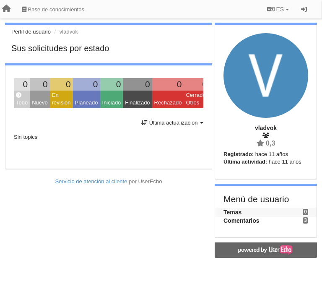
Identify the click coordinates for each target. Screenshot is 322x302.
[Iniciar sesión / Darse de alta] (304, 9)
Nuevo (40, 102)
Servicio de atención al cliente (92, 181)
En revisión (61, 99)
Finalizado (137, 102)
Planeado (86, 102)
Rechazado (168, 102)
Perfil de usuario (31, 32)
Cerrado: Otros (196, 99)
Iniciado (111, 102)
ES (278, 9)
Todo (22, 99)
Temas (232, 212)
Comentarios (241, 220)
